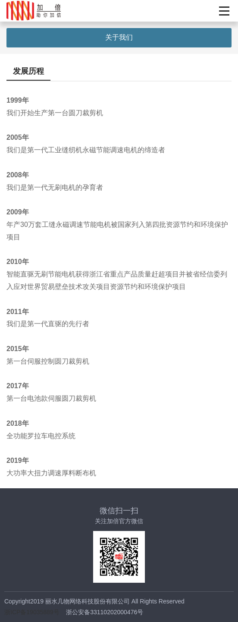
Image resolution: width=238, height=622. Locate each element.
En (205, 10)
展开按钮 (224, 10)
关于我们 (119, 37)
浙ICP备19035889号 (32, 612)
